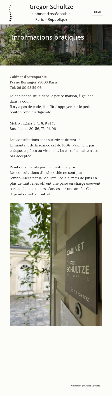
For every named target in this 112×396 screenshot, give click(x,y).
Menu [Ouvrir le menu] (97, 12)
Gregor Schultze (51, 12)
